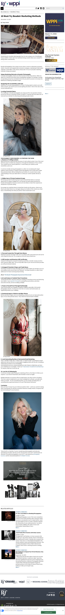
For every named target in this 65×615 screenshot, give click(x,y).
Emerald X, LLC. (53, 604)
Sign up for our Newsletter (53, 74)
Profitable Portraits (25, 455)
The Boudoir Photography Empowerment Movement (17, 274)
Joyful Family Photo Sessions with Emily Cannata (28, 532)
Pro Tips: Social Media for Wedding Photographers (28, 513)
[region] (32, 610)
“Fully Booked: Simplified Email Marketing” (33, 366)
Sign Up (48, 84)
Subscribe (12, 597)
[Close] (63, 610)
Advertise (17, 597)
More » (46, 93)
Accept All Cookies (48, 612)
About (2, 597)
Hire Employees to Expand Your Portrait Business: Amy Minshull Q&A (29, 552)
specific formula (15, 281)
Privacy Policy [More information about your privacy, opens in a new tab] (20, 610)
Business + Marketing (10, 12)
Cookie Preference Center (48, 609)
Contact (7, 597)
